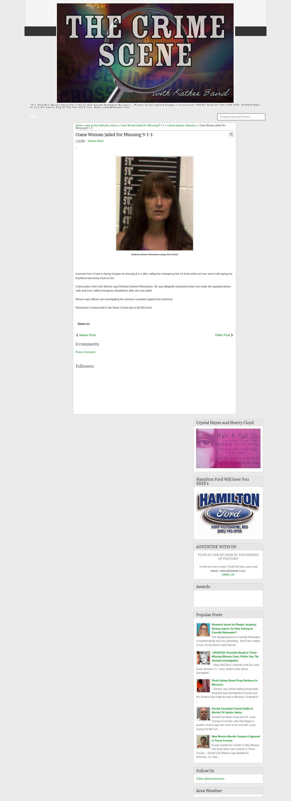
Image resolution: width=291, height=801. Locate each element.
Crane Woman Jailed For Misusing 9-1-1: (114, 134)
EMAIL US (228, 574)
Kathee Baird (95, 141)
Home (33, 116)
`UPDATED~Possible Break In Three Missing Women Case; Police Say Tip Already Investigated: (235, 656)
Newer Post (87, 335)
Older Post (222, 335)
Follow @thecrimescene (210, 778)
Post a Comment (85, 352)
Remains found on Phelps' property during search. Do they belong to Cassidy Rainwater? (234, 628)
